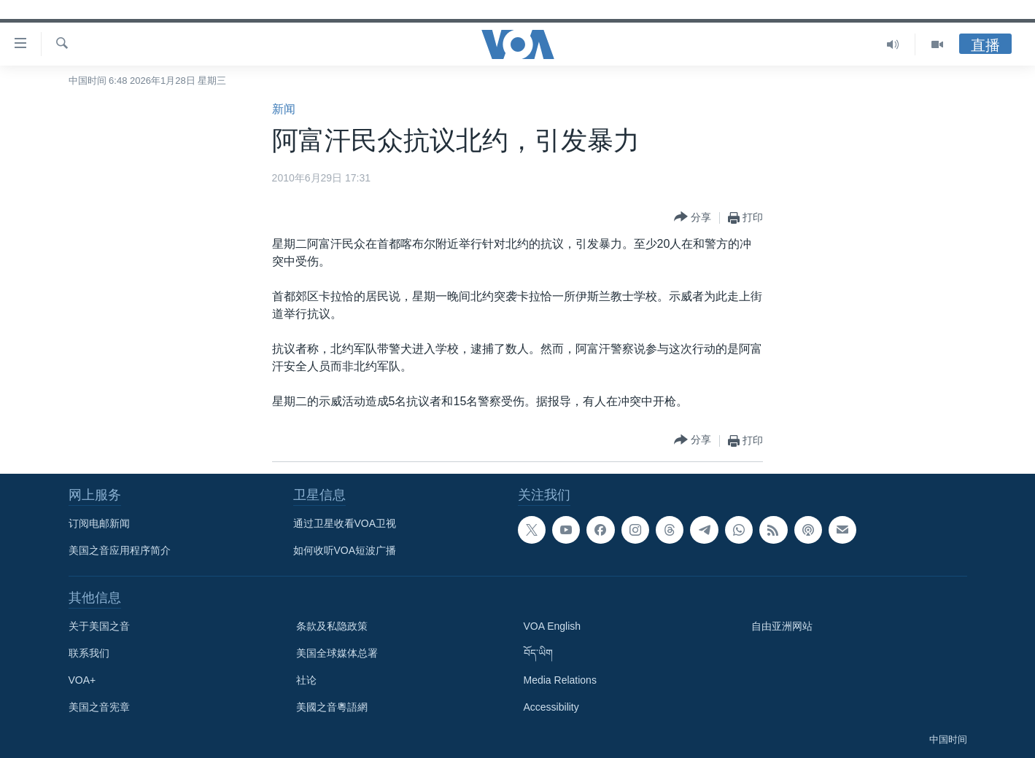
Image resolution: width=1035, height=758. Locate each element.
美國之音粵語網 (332, 707)
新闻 (283, 109)
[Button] (692, 217)
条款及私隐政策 (332, 626)
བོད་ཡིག (538, 653)
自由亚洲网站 (782, 626)
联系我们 (89, 653)
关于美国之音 (99, 626)
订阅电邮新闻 (99, 523)
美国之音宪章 (99, 707)
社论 (306, 680)
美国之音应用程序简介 (120, 550)
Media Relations (560, 680)
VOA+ (82, 680)
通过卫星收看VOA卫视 (345, 523)
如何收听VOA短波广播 (345, 550)
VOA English (552, 626)
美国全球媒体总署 (337, 653)
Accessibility (551, 707)
